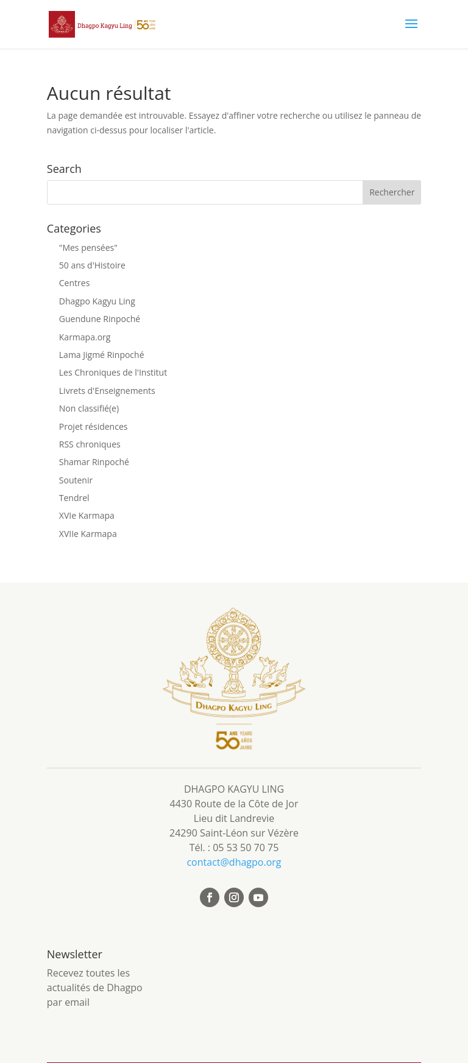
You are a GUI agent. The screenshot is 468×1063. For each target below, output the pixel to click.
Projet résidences (93, 426)
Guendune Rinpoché (99, 319)
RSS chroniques (90, 444)
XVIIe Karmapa (88, 533)
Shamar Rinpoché (94, 462)
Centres (74, 283)
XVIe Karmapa (87, 515)
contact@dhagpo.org (233, 862)
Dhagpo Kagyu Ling (97, 301)
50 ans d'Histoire (92, 265)
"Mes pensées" (88, 247)
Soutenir (76, 480)
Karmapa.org (85, 337)
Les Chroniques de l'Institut (113, 372)
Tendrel (74, 497)
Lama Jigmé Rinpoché (101, 354)
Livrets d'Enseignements (107, 390)
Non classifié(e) (89, 408)
